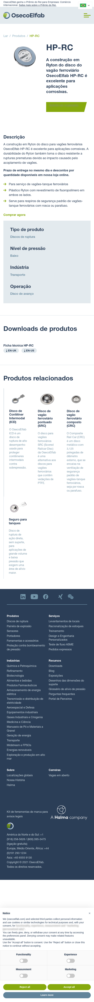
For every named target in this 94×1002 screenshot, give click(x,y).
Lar (5, 36)
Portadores (13, 636)
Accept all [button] (69, 987)
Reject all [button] (25, 987)
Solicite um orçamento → (63, 107)
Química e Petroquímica (21, 666)
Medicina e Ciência (19, 722)
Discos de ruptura (22, 237)
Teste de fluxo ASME (61, 645)
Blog (51, 671)
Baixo (14, 256)
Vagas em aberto (59, 775)
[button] (87, 15)
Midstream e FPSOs (19, 745)
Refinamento (14, 671)
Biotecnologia (15, 676)
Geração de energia (19, 736)
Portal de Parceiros (60, 699)
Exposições (56, 676)
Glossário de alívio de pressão (67, 689)
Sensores (12, 631)
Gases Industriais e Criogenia (25, 717)
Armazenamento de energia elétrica (24, 692)
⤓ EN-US (29, 351)
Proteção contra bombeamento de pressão (26, 648)
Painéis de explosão (19, 626)
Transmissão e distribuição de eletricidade (25, 701)
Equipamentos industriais (22, 712)
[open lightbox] (24, 57)
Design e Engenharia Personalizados (61, 638)
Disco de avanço (22, 294)
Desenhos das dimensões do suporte (66, 683)
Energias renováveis (19, 750)
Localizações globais (20, 775)
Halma (11, 785)
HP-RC (35, 36)
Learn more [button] (47, 995)
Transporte (17, 275)
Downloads (55, 666)
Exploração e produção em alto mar (26, 757)
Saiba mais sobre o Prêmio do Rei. (37, 5)
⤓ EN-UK (11, 351)
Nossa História (16, 780)
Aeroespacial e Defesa (20, 708)
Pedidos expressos (60, 649)
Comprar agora (14, 215)
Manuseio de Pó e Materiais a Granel (25, 729)
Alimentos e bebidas (19, 681)
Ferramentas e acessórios (22, 641)
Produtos (18, 36)
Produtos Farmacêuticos (22, 685)
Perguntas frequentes (62, 694)
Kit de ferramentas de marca (24, 812)
